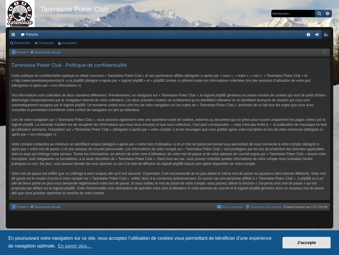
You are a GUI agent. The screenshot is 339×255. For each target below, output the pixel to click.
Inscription (70, 43)
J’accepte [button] (306, 242)
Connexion (46, 43)
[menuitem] (308, 34)
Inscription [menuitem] (327, 36)
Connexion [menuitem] (318, 36)
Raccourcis (14, 36)
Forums (32, 35)
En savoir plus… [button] (75, 245)
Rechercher (22, 43)
